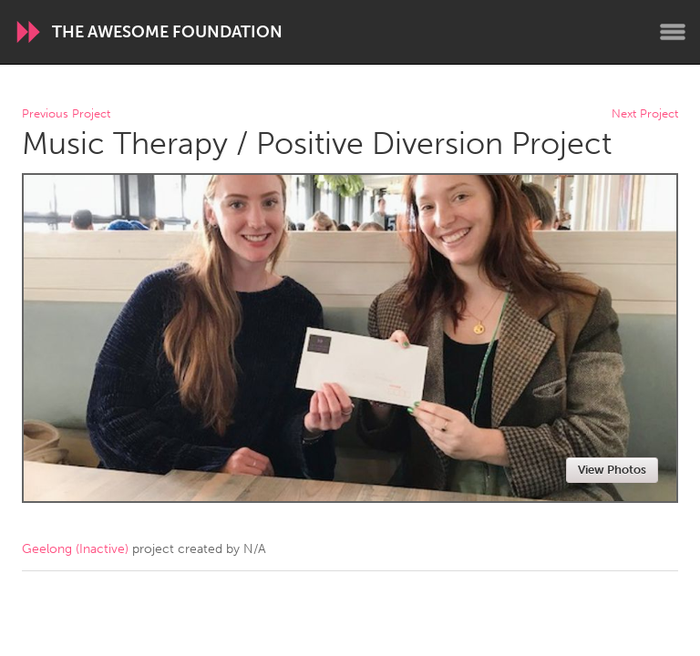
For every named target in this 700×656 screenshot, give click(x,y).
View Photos (612, 470)
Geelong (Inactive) (75, 549)
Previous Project (66, 114)
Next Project (645, 114)
